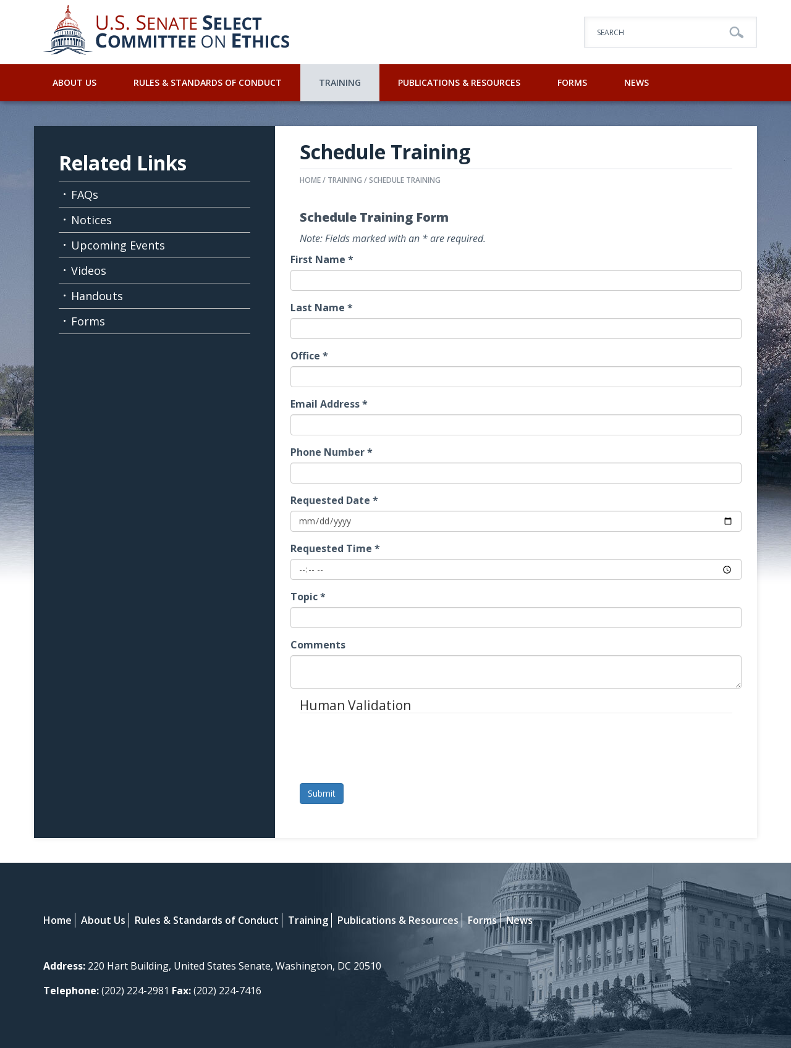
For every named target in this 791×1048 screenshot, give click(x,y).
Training (340, 82)
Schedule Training (405, 180)
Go (736, 33)
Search (610, 32)
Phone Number (331, 452)
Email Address (329, 404)
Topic (308, 596)
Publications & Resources (459, 82)
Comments (317, 645)
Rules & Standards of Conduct (207, 82)
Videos (88, 270)
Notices (91, 219)
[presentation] (394, 750)
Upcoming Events (118, 245)
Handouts (97, 295)
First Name (321, 259)
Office (309, 356)
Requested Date (334, 500)
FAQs (84, 194)
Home (310, 180)
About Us (74, 82)
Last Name (321, 307)
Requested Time (335, 548)
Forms (572, 82)
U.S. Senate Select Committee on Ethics (167, 32)
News (636, 82)
